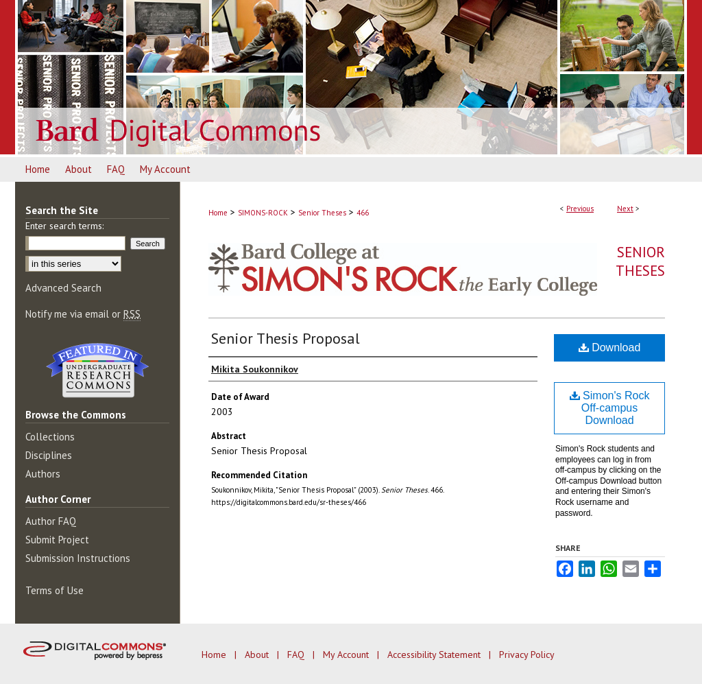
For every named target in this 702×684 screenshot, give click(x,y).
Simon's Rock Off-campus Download (610, 408)
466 (362, 212)
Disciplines (48, 455)
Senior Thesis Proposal (285, 338)
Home (218, 212)
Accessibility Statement (435, 654)
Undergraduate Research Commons (97, 370)
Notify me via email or (83, 313)
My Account (347, 654)
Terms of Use (54, 590)
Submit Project (57, 539)
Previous (580, 208)
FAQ (297, 654)
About (258, 654)
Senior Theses (322, 212)
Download (610, 347)
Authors (42, 473)
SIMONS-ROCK (263, 212)
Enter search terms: (64, 226)
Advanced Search (63, 287)
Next (625, 208)
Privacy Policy (527, 654)
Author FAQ (50, 521)
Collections (50, 436)
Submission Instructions (77, 558)
